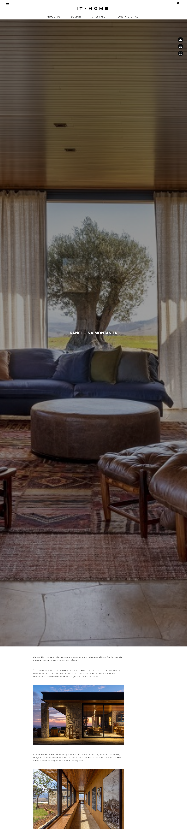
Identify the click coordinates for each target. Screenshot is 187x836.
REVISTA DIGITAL (127, 17)
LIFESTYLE (99, 17)
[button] (7, 3)
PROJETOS (54, 17)
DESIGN (76, 17)
